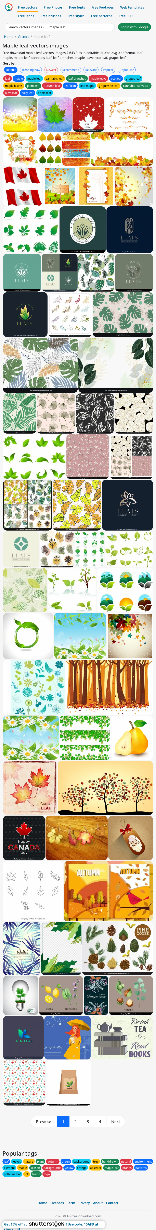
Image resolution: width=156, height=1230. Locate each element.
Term (71, 1203)
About (98, 1203)
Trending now (31, 70)
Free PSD (126, 16)
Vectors (23, 36)
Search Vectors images (25, 27)
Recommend (70, 70)
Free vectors (27, 7)
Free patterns (101, 16)
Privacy (84, 1203)
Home (8, 36)
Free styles (76, 16)
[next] (115, 1121)
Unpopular (126, 70)
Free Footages (102, 7)
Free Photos (53, 7)
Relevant (91, 70)
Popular (108, 70)
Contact (112, 1203)
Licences (57, 1203)
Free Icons (26, 16)
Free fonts (77, 7)
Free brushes (51, 16)
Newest (51, 70)
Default (11, 70)
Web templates (132, 7)
